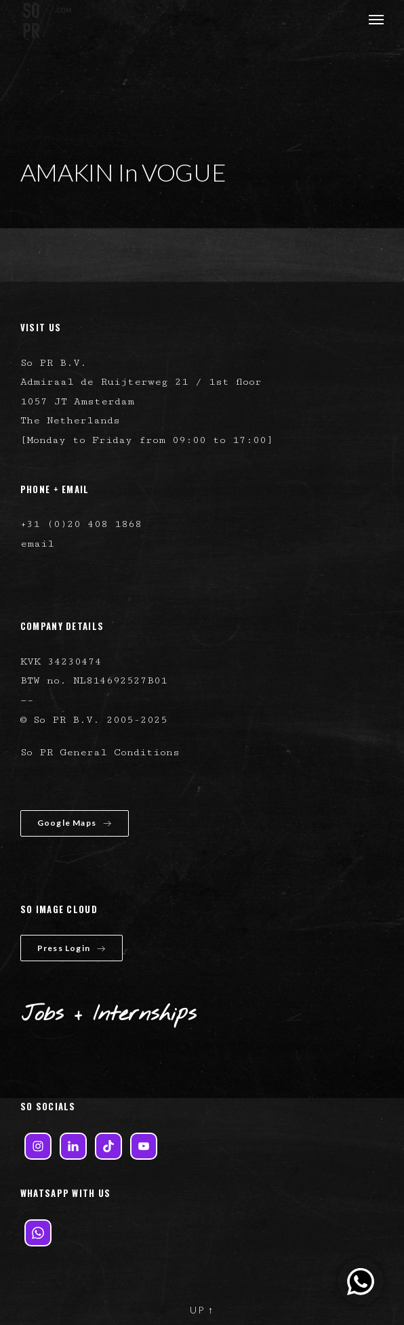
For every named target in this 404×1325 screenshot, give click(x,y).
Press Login (71, 948)
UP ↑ (202, 1310)
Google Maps (74, 823)
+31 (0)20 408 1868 (81, 524)
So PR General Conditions (100, 752)
